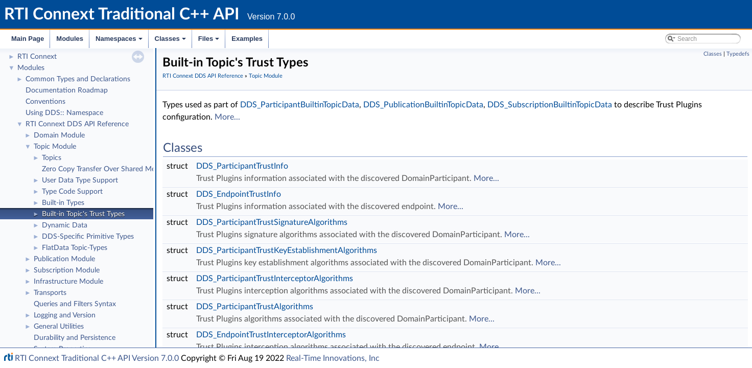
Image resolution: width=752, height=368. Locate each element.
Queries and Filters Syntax (75, 304)
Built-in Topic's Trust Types (83, 214)
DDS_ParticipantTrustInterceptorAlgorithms (274, 278)
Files (209, 41)
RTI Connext (37, 56)
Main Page (27, 38)
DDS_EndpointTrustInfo (238, 194)
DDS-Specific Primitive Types (88, 236)
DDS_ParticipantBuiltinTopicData (299, 105)
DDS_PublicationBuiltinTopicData (423, 105)
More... (227, 117)
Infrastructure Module (68, 281)
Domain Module (59, 135)
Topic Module (55, 146)
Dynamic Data (64, 225)
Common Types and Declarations (78, 79)
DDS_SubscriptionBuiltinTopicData (549, 105)
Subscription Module (67, 270)
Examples (247, 38)
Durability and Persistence (74, 337)
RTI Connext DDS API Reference (77, 124)
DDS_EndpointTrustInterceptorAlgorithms (271, 335)
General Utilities (59, 326)
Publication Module (64, 259)
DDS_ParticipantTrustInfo (242, 166)
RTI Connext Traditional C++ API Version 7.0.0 (97, 358)
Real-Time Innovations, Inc (333, 358)
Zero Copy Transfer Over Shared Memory (107, 169)
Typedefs (737, 54)
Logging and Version (65, 315)
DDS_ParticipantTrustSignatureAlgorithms (271, 222)
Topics (51, 158)
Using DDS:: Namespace (64, 113)
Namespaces (120, 41)
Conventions (45, 101)
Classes (171, 41)
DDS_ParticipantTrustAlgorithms (254, 307)
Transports (50, 292)
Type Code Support (72, 191)
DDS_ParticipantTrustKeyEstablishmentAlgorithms (286, 250)
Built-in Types (63, 202)
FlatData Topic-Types (74, 247)
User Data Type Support (80, 180)
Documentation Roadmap (67, 90)
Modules (69, 38)
